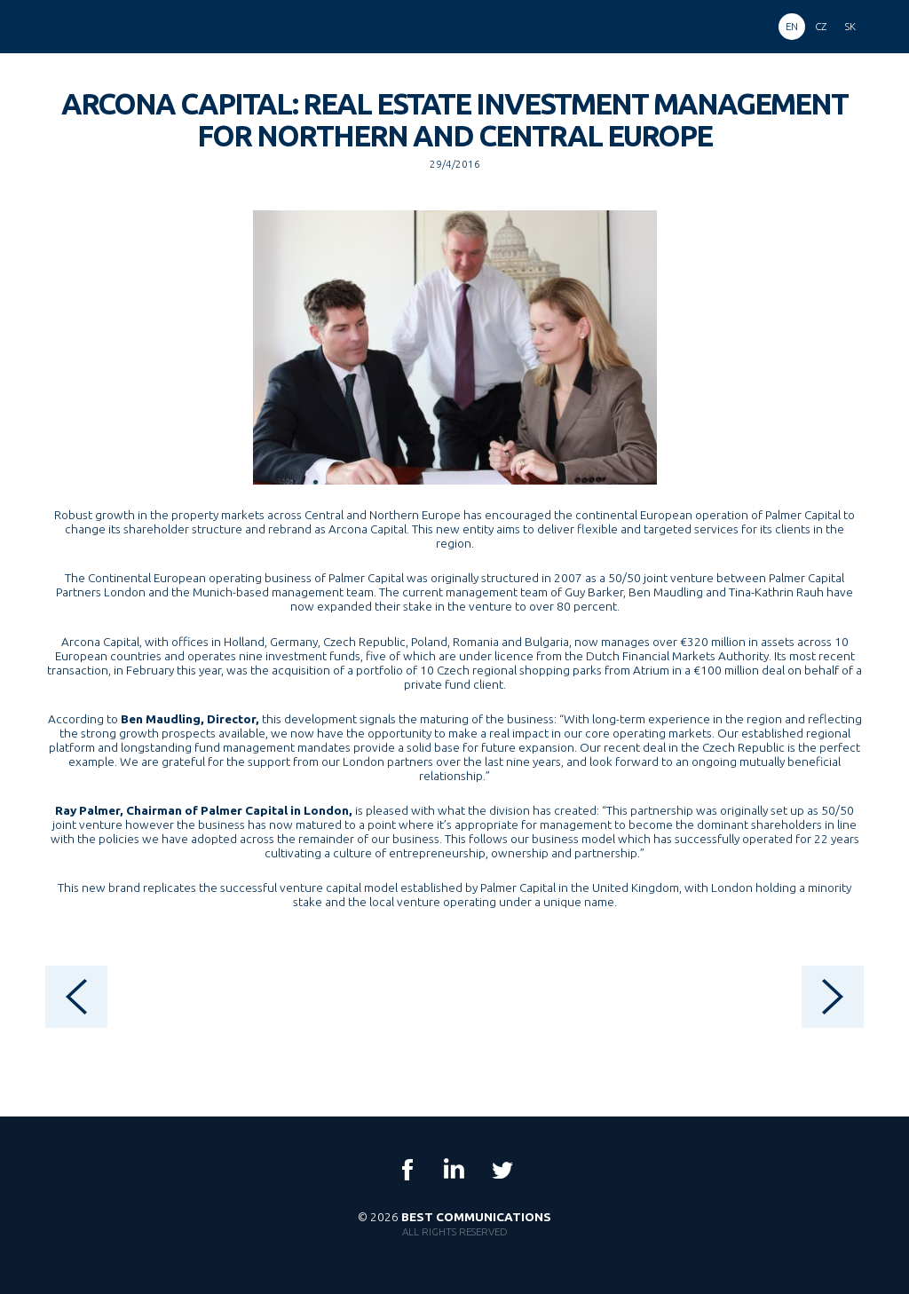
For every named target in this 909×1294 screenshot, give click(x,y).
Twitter (501, 1169)
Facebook (407, 1169)
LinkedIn (454, 1169)
